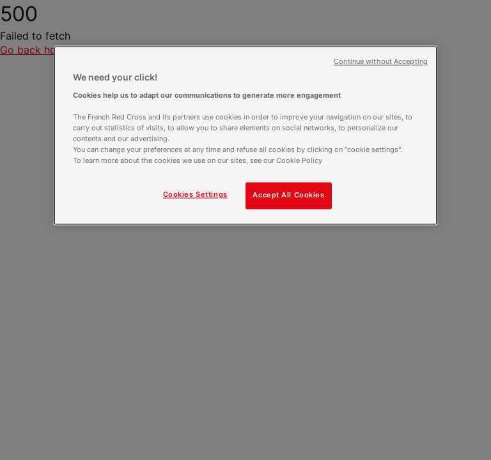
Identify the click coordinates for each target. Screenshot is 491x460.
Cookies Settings (195, 194)
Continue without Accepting (381, 61)
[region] (245, 135)
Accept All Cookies (288, 195)
